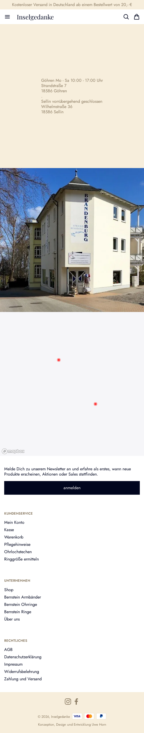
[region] (72, 384)
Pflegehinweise (17, 544)
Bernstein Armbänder (22, 597)
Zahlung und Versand (23, 679)
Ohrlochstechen (18, 552)
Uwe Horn (99, 724)
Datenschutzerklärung (22, 657)
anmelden (72, 488)
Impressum (13, 664)
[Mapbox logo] (13, 451)
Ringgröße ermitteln (21, 559)
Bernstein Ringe (17, 612)
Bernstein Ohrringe (20, 604)
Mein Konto (14, 522)
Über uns (12, 619)
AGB (8, 649)
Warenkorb (13, 537)
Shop (8, 590)
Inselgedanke (35, 17)
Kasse (9, 530)
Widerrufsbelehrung (21, 672)
